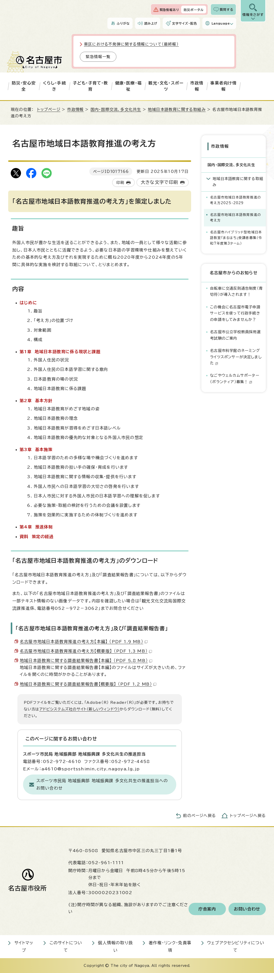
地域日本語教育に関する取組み (177, 109)
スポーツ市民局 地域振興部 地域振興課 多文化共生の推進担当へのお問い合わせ (102, 784)
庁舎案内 (207, 909)
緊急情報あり (169, 9)
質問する (226, 9)
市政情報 (197, 86)
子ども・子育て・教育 (90, 86)
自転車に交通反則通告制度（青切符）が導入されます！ (236, 291)
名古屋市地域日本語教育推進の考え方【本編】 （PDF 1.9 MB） (84, 642)
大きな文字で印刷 (159, 182)
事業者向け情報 (223, 86)
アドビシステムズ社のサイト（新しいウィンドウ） (79, 709)
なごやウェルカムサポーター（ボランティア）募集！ (234, 378)
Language (221, 23)
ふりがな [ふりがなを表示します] (123, 23)
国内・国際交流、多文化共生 (116, 109)
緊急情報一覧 (98, 57)
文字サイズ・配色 (184, 23)
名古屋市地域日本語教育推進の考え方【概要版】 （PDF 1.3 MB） (86, 651)
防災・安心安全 (24, 86)
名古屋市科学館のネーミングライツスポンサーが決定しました (236, 357)
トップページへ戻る (248, 816)
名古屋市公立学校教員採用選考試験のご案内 (235, 335)
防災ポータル (194, 9)
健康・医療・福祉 (128, 86)
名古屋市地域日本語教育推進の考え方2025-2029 (235, 200)
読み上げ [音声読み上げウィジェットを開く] (151, 23)
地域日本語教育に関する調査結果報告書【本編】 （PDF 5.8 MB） (86, 660)
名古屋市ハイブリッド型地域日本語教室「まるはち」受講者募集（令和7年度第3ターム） (236, 238)
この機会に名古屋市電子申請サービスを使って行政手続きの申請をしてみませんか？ (235, 313)
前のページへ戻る (199, 816)
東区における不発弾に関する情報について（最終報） (131, 44)
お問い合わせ (247, 909)
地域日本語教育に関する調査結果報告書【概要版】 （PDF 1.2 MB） (88, 684)
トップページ (48, 109)
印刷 (120, 182)
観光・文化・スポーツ (165, 86)
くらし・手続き (54, 86)
